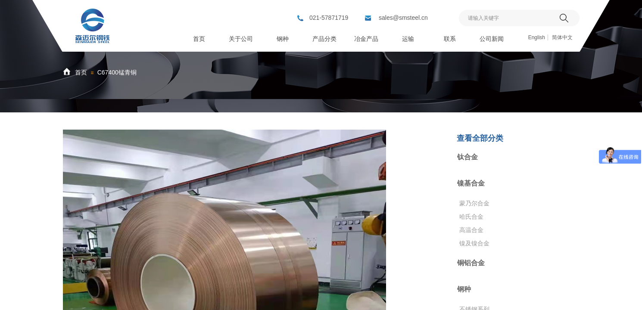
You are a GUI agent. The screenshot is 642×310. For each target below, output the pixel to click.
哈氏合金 (471, 216)
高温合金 (471, 229)
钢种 (464, 289)
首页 (81, 72)
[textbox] (508, 18)
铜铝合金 (471, 263)
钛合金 (467, 157)
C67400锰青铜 (117, 72)
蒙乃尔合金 (474, 203)
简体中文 (562, 37)
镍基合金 (471, 183)
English (536, 37)
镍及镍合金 (474, 243)
